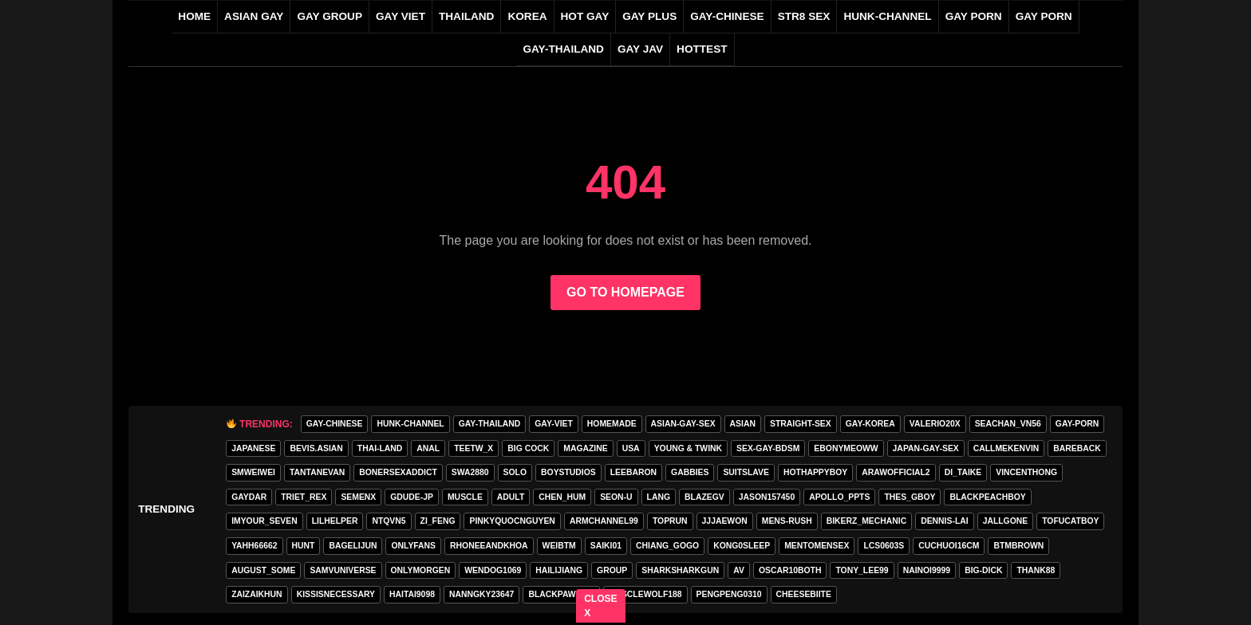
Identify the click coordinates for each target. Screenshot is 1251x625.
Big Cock (528, 448)
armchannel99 (604, 521)
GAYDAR (248, 497)
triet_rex (303, 497)
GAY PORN (973, 16)
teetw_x (473, 448)
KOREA (527, 16)
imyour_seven (264, 521)
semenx (358, 497)
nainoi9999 (926, 570)
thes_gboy (909, 497)
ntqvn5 (388, 521)
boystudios (568, 472)
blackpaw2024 (561, 594)
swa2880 (470, 472)
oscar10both (790, 570)
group (612, 570)
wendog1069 (492, 570)
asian (743, 423)
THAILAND (466, 16)
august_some (263, 570)
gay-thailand (563, 49)
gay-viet (554, 423)
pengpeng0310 (729, 594)
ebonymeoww (846, 448)
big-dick (983, 570)
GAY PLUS (649, 16)
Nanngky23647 (481, 594)
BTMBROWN (1018, 545)
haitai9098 (412, 594)
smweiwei (253, 472)
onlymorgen (421, 570)
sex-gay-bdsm (767, 448)
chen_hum (562, 497)
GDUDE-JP (411, 497)
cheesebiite (803, 594)
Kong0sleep (741, 545)
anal (428, 448)
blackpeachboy (987, 497)
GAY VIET (400, 16)
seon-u (616, 497)
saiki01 (606, 545)
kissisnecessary (336, 594)
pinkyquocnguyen (511, 521)
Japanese (253, 448)
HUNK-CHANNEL (887, 16)
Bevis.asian (316, 448)
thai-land (380, 448)
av (738, 570)
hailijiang (558, 570)
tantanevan (317, 472)
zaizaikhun (256, 594)
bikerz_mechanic (866, 521)
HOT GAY (585, 16)
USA (631, 448)
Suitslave (746, 472)
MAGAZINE (585, 448)
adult (510, 497)
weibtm (559, 545)
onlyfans (413, 545)
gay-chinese (727, 16)
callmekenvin (1006, 448)
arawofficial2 (895, 472)
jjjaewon (725, 521)
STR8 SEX (804, 16)
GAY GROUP (329, 16)
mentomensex (816, 545)
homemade (612, 423)
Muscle (465, 497)
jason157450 (767, 497)
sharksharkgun (680, 570)
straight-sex (800, 423)
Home (194, 16)
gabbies (689, 472)
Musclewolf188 (645, 594)
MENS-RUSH (787, 521)
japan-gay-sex (926, 448)
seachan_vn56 (1008, 423)
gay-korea (870, 423)
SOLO (515, 472)
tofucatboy (1070, 521)
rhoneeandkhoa (489, 545)
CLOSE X (601, 606)
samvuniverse (343, 570)
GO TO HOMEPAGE (625, 292)
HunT (303, 545)
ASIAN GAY (253, 16)
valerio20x (935, 423)
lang (658, 497)
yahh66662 (254, 545)
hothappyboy (815, 472)
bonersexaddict (398, 472)
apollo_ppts (839, 497)
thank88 (1035, 570)
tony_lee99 (861, 570)
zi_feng (438, 521)
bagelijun (353, 545)
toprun (670, 521)
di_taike (963, 472)
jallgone (1005, 521)
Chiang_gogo (667, 545)
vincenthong (1026, 472)
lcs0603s (883, 545)
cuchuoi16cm (948, 545)
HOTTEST (702, 49)
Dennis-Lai (944, 521)
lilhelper (335, 521)
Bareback (1076, 448)
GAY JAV (640, 49)
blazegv (704, 497)
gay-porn (1077, 423)
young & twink (688, 448)
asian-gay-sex (683, 423)
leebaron (633, 472)
